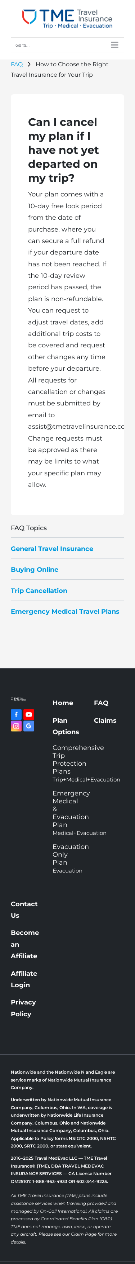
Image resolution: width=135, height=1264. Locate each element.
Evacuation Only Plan (68, 858)
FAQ (17, 64)
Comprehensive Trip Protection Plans (68, 763)
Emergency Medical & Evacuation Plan (68, 812)
